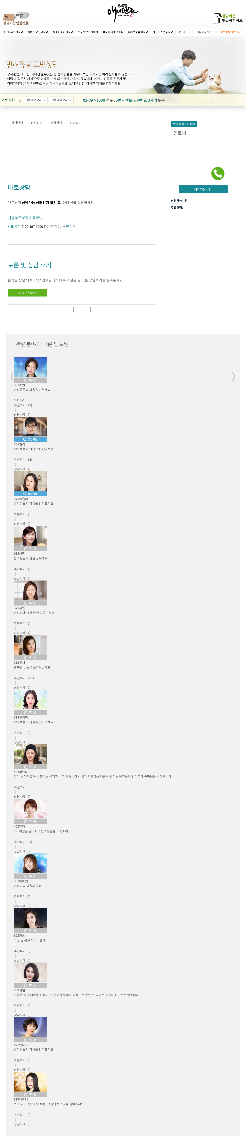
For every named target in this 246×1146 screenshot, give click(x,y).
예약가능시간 (203, 189)
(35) (23, 459)
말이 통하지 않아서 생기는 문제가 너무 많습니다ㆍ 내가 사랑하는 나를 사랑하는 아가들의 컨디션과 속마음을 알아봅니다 (92, 776)
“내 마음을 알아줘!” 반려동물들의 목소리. (41, 831)
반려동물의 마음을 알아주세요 (33, 721)
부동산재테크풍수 (113, 32)
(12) (23, 405)
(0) (22, 623)
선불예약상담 (61, 100)
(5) (22, 787)
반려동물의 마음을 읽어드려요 (33, 1049)
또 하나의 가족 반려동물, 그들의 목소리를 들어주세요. (49, 1103)
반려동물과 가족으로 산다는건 (33, 448)
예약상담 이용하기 (231, 32)
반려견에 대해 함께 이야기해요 (34, 612)
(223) (24, 678)
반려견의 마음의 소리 (28, 885)
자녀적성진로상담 (38, 32)
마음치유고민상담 (13, 32)
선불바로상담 (35, 100)
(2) (22, 514)
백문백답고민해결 (88, 32)
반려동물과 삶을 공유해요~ (31, 558)
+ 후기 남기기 (28, 292)
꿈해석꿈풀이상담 (138, 32)
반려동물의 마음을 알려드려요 (33, 503)
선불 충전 (14, 226)
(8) (22, 732)
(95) (23, 841)
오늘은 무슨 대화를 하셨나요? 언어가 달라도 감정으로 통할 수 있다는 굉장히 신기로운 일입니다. (77, 994)
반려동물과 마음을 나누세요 (32, 389)
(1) (22, 568)
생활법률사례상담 (63, 32)
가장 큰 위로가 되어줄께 (29, 940)
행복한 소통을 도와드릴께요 (32, 667)
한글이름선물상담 (163, 32)
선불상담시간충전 (206, 32)
